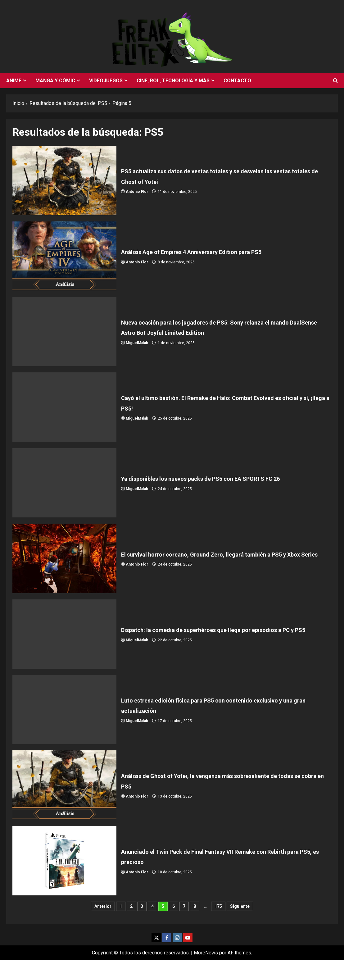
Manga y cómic (55, 81)
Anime (13, 81)
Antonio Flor (137, 191)
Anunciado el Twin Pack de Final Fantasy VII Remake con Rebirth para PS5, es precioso (64, 860)
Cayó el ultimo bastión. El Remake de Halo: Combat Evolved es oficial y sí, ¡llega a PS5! (64, 407)
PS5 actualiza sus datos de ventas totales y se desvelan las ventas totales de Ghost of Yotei (64, 180)
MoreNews (206, 953)
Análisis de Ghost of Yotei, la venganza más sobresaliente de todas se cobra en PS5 (64, 785)
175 (218, 906)
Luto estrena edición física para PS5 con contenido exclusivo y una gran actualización (64, 709)
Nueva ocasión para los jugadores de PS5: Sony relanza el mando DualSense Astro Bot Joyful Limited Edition (64, 331)
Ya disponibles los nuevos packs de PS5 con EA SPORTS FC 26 (64, 482)
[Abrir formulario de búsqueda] (335, 81)
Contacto (237, 81)
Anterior (102, 906)
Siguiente (240, 906)
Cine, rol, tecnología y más (173, 81)
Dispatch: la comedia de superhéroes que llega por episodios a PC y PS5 (64, 634)
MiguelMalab (137, 343)
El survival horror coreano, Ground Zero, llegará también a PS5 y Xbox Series (64, 558)
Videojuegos (106, 81)
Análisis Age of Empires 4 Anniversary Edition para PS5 (64, 256)
